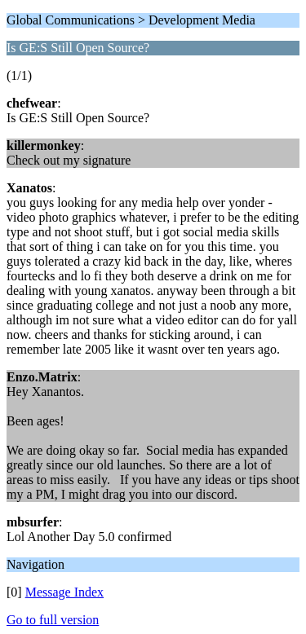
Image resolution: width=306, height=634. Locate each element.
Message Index (64, 592)
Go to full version (53, 620)
